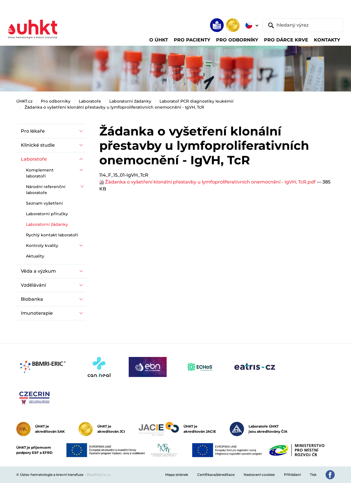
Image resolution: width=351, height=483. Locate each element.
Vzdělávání (33, 285)
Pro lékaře (33, 131)
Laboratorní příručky (47, 213)
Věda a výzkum (38, 271)
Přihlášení (292, 474)
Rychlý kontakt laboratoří (52, 234)
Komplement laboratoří (40, 173)
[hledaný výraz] (303, 25)
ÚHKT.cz (24, 101)
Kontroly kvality (42, 245)
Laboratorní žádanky (130, 101)
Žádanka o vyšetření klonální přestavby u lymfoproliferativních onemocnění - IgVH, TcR (114, 107)
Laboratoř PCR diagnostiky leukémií (196, 101)
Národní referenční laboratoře (45, 189)
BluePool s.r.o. (99, 474)
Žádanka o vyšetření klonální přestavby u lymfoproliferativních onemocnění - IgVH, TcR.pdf (208, 182)
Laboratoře (90, 101)
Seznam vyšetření (44, 203)
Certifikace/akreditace (216, 474)
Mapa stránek (176, 474)
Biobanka (32, 299)
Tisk (313, 474)
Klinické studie (38, 145)
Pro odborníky (55, 101)
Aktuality (35, 256)
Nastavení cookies (259, 474)
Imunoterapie (37, 313)
